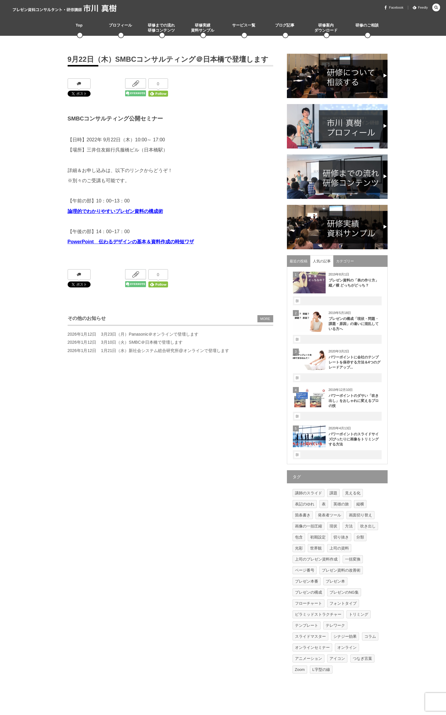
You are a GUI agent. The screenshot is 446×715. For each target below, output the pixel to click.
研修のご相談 (367, 25)
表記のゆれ (304, 504)
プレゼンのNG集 (344, 592)
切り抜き (341, 537)
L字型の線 (321, 669)
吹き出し (368, 526)
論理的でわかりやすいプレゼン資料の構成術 (115, 211)
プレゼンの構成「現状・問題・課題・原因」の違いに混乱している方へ (354, 324)
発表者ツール (329, 515)
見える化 (352, 493)
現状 (333, 526)
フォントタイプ (343, 603)
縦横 (360, 504)
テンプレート (306, 625)
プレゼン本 (335, 581)
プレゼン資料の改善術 (341, 570)
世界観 (316, 548)
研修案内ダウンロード (326, 27)
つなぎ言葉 (362, 658)
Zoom (300, 669)
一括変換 (352, 559)
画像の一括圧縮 (308, 526)
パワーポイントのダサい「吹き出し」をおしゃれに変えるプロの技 (354, 401)
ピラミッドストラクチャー (318, 614)
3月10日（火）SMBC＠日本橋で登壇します (142, 344)
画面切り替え (360, 515)
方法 (349, 526)
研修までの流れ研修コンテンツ (161, 27)
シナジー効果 (345, 636)
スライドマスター (310, 636)
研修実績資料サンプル (202, 27)
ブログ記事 (284, 25)
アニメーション (308, 658)
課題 (333, 493)
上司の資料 (339, 548)
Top (79, 25)
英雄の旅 (341, 504)
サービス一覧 (243, 25)
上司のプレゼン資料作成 (316, 559)
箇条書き (302, 515)
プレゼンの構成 (308, 592)
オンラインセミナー (312, 647)
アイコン (337, 658)
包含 (299, 537)
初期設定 (318, 537)
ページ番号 (304, 570)
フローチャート (308, 603)
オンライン (347, 647)
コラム (370, 636)
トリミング (358, 614)
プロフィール (120, 25)
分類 (360, 537)
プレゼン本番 (306, 581)
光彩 (299, 548)
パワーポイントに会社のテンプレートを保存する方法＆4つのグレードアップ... (355, 362)
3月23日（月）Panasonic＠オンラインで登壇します (149, 336)
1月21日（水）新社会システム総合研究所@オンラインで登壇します (165, 352)
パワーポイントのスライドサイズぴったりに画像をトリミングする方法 (354, 439)
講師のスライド (308, 493)
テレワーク (335, 625)
